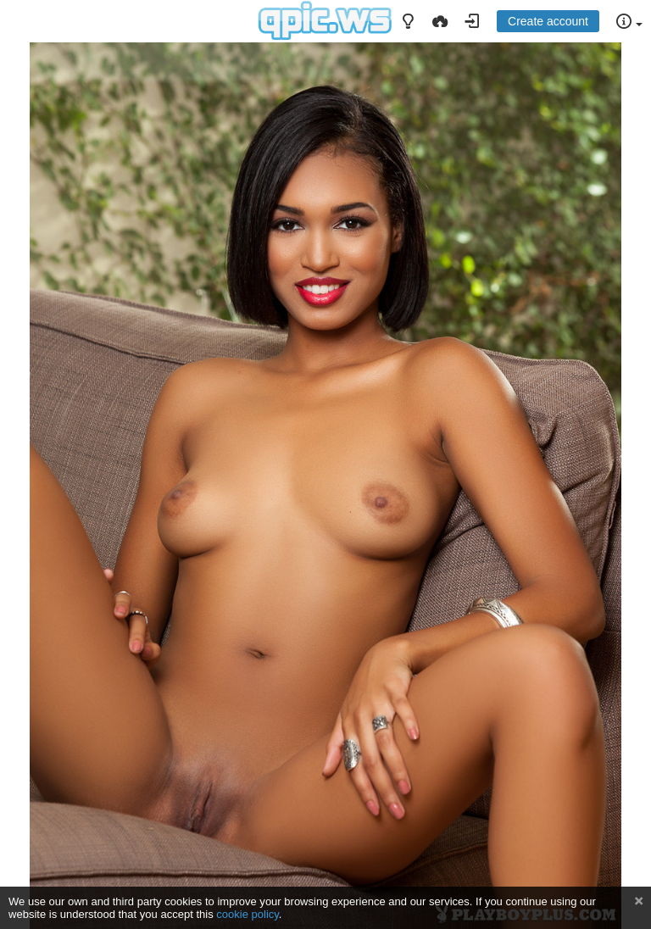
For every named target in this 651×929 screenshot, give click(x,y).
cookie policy (247, 914)
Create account (548, 21)
